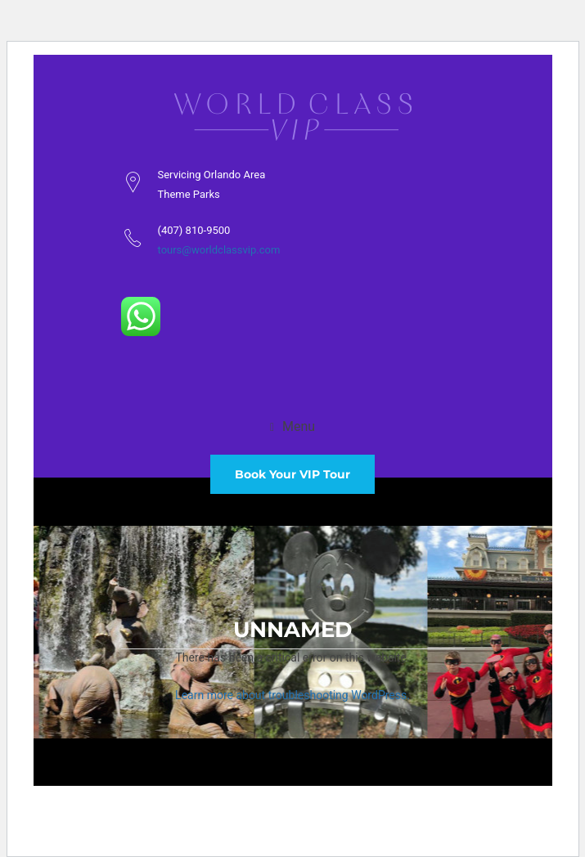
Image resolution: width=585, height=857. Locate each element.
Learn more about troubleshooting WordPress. (292, 695)
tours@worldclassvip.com (219, 250)
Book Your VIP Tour (292, 474)
